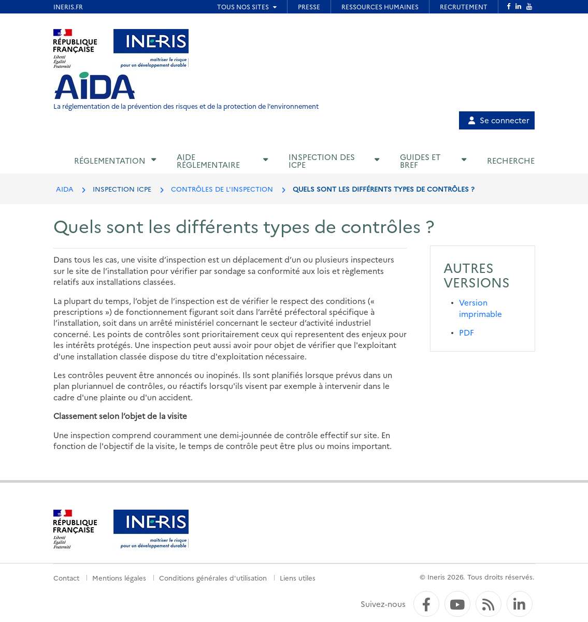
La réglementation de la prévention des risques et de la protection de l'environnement (186, 106)
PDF (466, 332)
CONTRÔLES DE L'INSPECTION (222, 188)
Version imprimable (480, 308)
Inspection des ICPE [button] (322, 160)
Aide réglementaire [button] (208, 160)
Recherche (511, 160)
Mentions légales (119, 577)
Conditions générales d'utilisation (213, 577)
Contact (66, 577)
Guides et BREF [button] (420, 160)
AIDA (65, 188)
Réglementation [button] (110, 160)
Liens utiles (297, 577)
